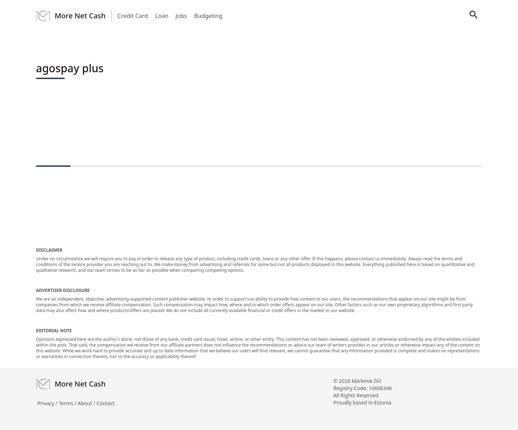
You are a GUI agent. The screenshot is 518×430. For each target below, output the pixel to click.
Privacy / (48, 403)
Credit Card (133, 16)
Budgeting (208, 16)
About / (87, 403)
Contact (105, 403)
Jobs (181, 16)
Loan (161, 16)
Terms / (68, 403)
